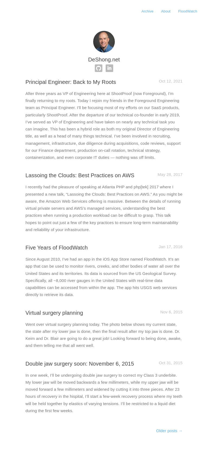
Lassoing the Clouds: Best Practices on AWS (79, 175)
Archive (148, 11)
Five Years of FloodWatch (56, 248)
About (166, 11)
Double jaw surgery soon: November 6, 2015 (79, 364)
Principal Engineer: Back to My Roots (70, 82)
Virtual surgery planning (54, 313)
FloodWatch (187, 11)
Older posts (169, 430)
